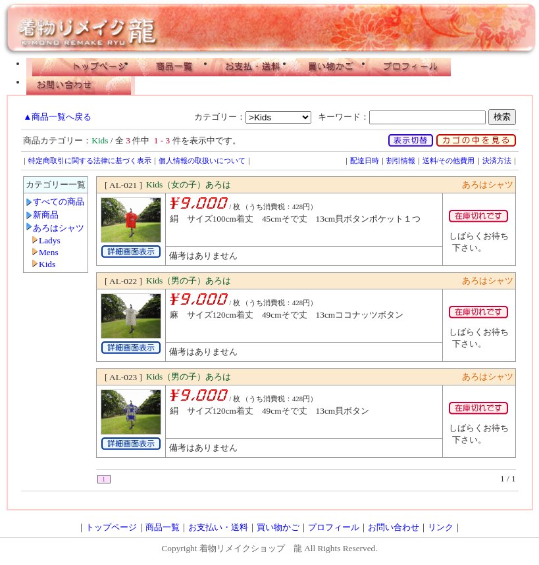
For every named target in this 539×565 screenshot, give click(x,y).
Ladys (50, 240)
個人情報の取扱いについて (202, 160)
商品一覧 (174, 67)
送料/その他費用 (449, 160)
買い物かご (332, 67)
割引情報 (400, 160)
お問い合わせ (80, 85)
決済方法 (496, 160)
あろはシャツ (58, 228)
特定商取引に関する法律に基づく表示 (89, 160)
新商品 (46, 215)
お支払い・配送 (253, 67)
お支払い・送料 (218, 527)
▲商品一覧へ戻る (57, 117)
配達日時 (364, 160)
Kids (47, 264)
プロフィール (411, 67)
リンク (440, 527)
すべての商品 (58, 202)
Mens (49, 252)
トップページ (80, 67)
